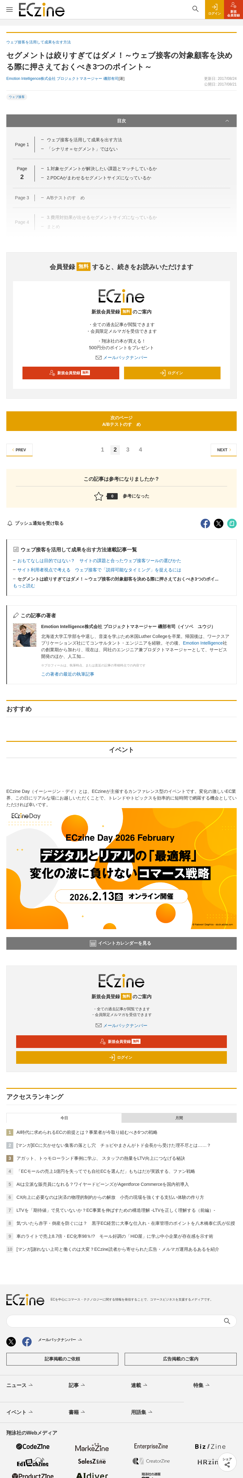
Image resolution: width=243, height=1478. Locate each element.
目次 (173, 121)
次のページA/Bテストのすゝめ (121, 421)
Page (22, 144)
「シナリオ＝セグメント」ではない (82, 148)
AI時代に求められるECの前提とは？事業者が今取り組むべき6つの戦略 (87, 1132)
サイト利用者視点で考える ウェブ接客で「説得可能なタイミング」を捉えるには (99, 569)
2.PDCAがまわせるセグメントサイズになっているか (99, 177)
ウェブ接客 (17, 97)
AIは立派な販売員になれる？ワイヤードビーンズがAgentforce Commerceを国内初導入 (102, 1184)
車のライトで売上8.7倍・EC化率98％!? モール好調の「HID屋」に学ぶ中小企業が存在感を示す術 (114, 1236)
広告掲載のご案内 (180, 1358)
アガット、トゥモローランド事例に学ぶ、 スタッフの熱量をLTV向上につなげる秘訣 (100, 1158)
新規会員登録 (69, 373)
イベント (20, 1412)
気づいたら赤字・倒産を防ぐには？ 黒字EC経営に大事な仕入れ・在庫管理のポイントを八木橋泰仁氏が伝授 (125, 1223)
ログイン (171, 373)
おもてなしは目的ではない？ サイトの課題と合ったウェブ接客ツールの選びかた (99, 560)
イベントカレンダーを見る (120, 943)
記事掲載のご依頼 (62, 1358)
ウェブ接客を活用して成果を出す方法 (84, 139)
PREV (18, 450)
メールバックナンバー (121, 357)
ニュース (20, 1385)
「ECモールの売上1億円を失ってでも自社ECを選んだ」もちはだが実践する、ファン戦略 (105, 1171)
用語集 (142, 1412)
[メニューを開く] (9, 9)
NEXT (225, 450)
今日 (64, 1118)
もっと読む (24, 585)
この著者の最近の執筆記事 (67, 674)
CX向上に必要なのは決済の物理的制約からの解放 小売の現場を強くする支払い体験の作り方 (110, 1197)
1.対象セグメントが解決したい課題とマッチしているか (102, 168)
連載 (139, 1385)
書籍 (77, 1412)
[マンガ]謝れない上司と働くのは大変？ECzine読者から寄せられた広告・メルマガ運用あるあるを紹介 (117, 1249)
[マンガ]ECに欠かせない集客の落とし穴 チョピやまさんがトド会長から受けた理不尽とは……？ (113, 1145)
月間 (179, 1118)
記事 (77, 1385)
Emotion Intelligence (203, 643)
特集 (202, 1385)
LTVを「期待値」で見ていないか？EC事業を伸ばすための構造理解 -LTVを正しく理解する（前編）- (115, 1210)
